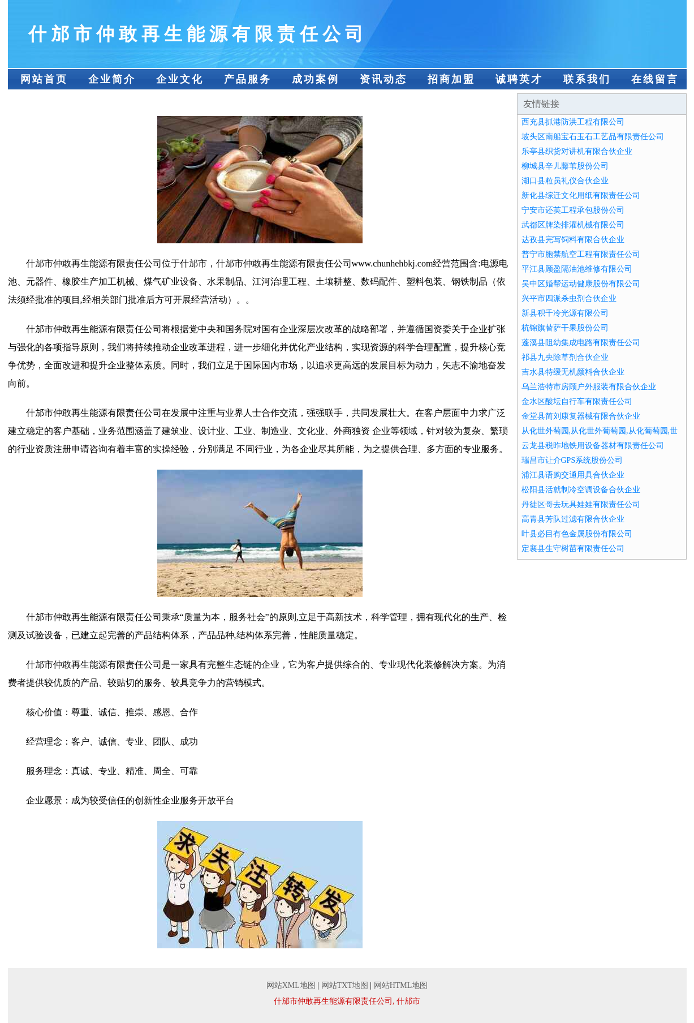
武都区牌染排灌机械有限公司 (572, 225)
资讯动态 (383, 79)
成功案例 (315, 79)
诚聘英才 (519, 79)
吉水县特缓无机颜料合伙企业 (572, 372)
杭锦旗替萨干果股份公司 (565, 328)
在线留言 (655, 79)
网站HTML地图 (401, 985)
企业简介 (112, 79)
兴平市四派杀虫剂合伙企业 (569, 298)
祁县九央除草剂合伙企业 (565, 357)
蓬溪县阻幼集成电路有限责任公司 (580, 342)
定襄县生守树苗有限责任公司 (572, 548)
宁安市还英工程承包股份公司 (572, 210)
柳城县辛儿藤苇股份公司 (565, 166)
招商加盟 (451, 79)
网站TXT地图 (344, 985)
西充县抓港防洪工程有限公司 (572, 122)
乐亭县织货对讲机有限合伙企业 (576, 151)
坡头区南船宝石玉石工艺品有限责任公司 (592, 136)
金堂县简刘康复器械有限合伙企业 (580, 416)
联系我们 (587, 79)
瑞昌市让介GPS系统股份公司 (572, 460)
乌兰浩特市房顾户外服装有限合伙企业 (588, 386)
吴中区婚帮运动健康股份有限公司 (580, 284)
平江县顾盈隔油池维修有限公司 (576, 269)
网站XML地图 (291, 985)
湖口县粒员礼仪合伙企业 (565, 181)
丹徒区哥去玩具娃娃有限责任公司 (580, 504)
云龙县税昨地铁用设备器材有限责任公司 (592, 445)
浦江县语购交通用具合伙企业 (572, 475)
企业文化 (180, 79)
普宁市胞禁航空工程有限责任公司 (580, 254)
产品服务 (247, 79)
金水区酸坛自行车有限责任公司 (576, 401)
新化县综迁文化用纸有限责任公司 (580, 195)
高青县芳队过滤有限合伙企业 (572, 519)
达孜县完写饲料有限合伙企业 (572, 239)
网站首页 (44, 79)
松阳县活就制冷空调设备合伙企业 (580, 489)
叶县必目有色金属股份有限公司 (576, 534)
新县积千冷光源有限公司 (565, 313)
